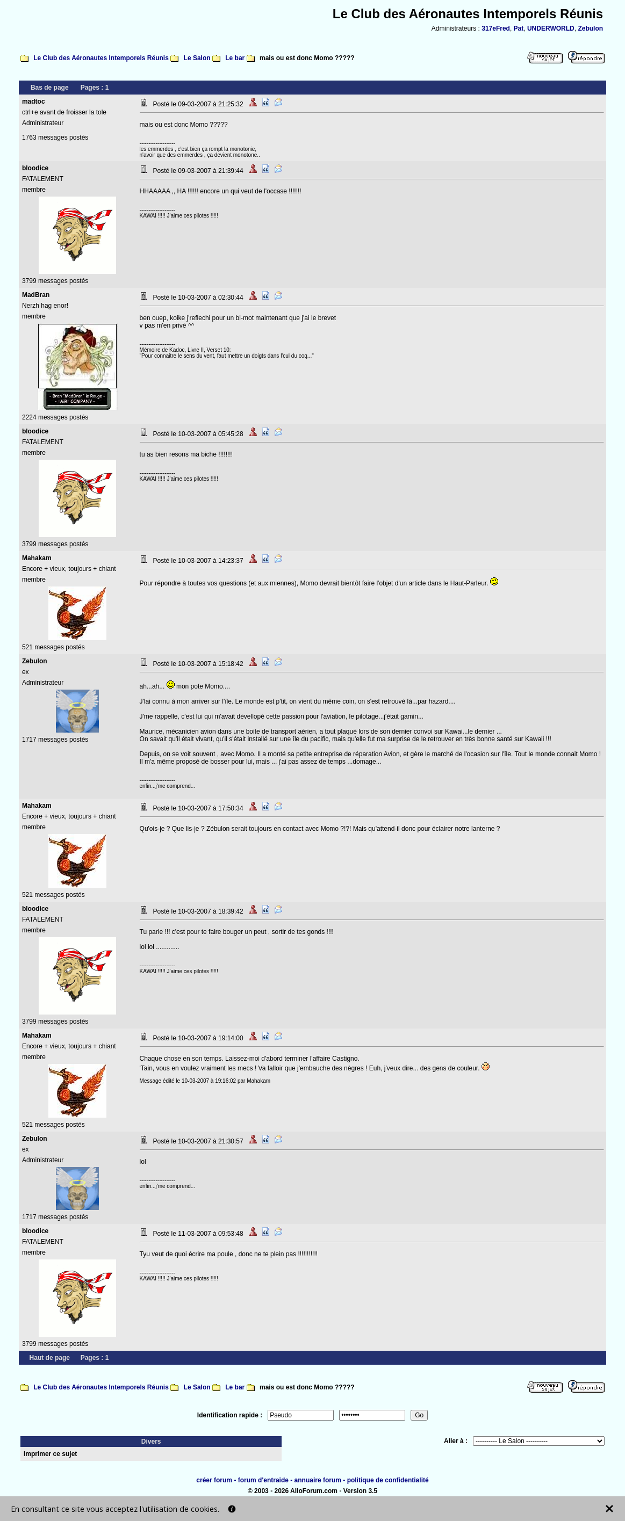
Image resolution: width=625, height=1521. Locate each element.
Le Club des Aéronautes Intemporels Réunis (101, 58)
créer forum (214, 1480)
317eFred (496, 28)
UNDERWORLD (550, 28)
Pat (519, 28)
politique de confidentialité (388, 1480)
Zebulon (590, 28)
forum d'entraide (263, 1480)
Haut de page (50, 1357)
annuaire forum (317, 1480)
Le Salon (197, 58)
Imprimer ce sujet (50, 1454)
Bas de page (50, 87)
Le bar (235, 58)
